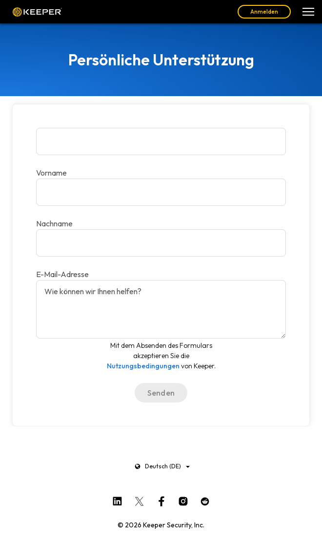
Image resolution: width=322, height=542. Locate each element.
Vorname (51, 173)
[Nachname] (161, 192)
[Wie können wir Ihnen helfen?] (161, 309)
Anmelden (264, 11)
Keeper (37, 12)
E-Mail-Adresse (62, 274)
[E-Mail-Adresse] (161, 243)
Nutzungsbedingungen (143, 365)
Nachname (54, 223)
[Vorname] (161, 141)
